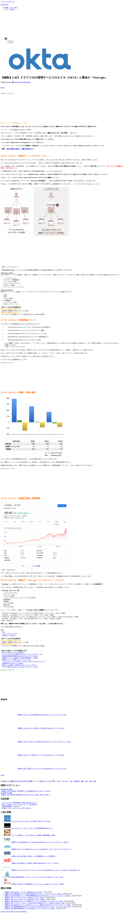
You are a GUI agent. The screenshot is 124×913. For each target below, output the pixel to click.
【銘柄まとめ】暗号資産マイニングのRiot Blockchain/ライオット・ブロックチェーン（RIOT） (40, 842)
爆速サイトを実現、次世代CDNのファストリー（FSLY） (19, 665)
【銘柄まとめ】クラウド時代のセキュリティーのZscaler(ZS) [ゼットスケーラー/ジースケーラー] (41, 849)
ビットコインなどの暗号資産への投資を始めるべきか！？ (20, 802)
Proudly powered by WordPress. (18, 911)
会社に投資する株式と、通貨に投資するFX (20, 149)
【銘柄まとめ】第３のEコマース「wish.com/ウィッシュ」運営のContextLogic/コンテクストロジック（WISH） (38, 905)
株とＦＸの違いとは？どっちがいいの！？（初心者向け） (20, 804)
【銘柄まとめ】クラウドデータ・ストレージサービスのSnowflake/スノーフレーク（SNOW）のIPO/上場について (45, 870)
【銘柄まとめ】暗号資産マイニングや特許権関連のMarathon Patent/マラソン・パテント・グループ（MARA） (38, 895)
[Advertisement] (62, 24)
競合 (90, 781)
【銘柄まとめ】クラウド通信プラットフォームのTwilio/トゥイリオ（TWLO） (41, 755)
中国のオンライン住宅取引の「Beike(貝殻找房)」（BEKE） (20, 658)
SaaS (59, 781)
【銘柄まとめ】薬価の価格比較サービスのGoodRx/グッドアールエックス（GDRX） (30, 908)
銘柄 (94, 781)
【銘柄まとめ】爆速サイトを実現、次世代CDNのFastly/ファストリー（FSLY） (35, 863)
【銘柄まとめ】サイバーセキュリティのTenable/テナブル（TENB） (25, 899)
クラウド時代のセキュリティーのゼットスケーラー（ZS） (20, 667)
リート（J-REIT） (9, 9)
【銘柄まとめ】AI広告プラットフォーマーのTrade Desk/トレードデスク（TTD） (41, 768)
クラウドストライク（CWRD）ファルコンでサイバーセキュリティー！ (24, 661)
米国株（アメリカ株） (11, 7)
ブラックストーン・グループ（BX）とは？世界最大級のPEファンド (32, 828)
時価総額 (77, 781)
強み (71, 781)
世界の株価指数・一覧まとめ (11, 806)
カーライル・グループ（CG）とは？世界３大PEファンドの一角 (30, 821)
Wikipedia (5, 635)
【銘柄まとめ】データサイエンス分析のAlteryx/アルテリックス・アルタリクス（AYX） (44, 741)
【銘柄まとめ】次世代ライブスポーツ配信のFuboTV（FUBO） (23, 892)
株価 (82, 781)
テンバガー (65, 781)
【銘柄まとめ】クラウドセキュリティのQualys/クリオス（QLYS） (24, 897)
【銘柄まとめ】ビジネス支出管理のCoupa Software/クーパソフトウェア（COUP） (42, 714)
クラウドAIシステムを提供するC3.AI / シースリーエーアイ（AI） (22, 654)
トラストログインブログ (9, 633)
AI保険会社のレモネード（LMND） (13, 663)
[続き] (6, 38)
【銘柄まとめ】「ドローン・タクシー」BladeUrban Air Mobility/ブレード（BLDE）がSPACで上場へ (34, 903)
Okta (3, 632)
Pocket (2, 87)
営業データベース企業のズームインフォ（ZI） (16, 659)
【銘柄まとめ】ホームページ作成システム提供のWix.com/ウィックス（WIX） (41, 728)
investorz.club (4, 4)
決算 (86, 781)
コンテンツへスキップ (7, 1)
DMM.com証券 (6, 312)
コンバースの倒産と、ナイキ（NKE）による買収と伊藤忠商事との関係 (33, 835)
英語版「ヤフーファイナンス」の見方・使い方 (16, 808)
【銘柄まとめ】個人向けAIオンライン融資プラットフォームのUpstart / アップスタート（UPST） (34, 901)
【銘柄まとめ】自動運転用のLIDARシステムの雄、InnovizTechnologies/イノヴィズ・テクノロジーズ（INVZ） (38, 906)
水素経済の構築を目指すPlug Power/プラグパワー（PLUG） (20, 656)
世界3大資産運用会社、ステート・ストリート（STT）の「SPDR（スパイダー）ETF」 (37, 877)
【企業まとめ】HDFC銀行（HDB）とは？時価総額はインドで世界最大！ (33, 856)
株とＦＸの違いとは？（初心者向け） (13, 652)
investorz (9, 82)
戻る (10, 41)
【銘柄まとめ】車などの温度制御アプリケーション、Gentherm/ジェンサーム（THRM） (38, 884)
